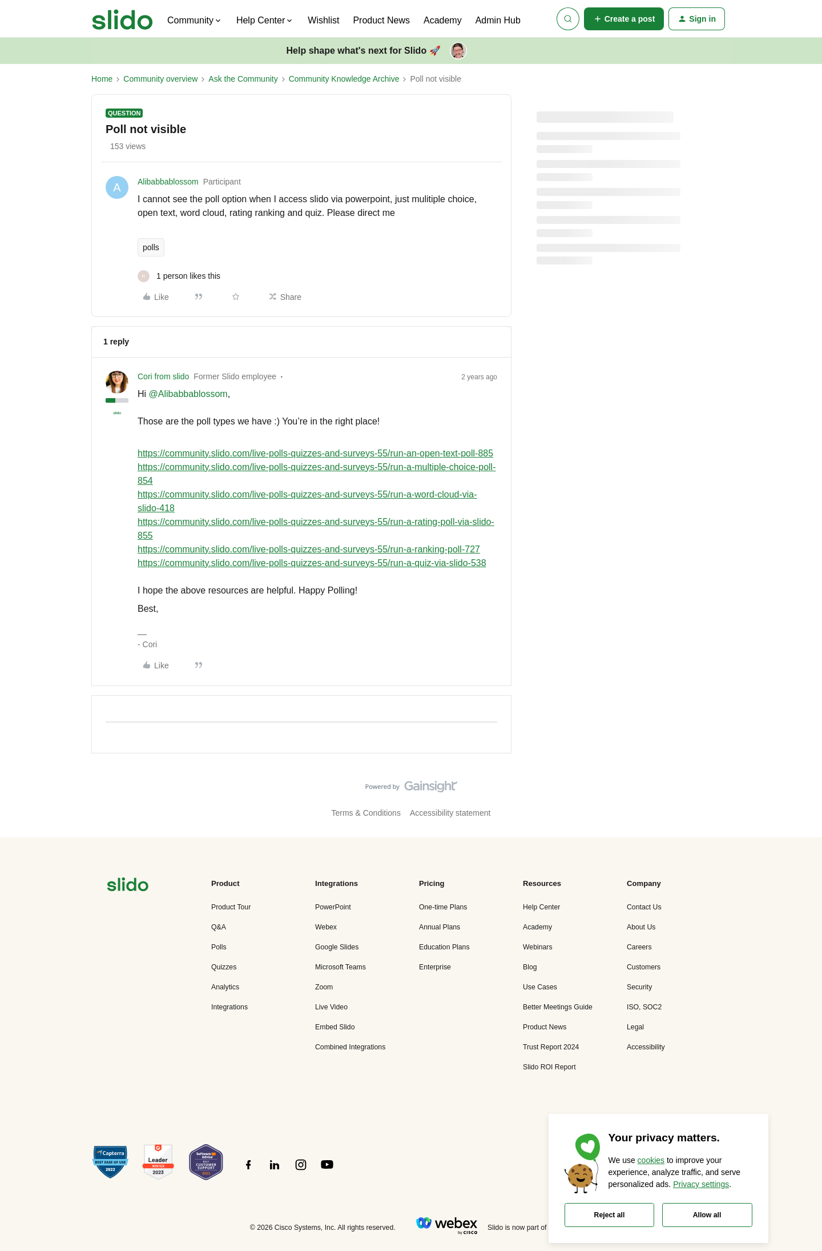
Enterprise (435, 967)
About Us (641, 927)
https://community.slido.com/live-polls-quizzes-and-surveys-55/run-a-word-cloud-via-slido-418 (307, 501)
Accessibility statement (450, 812)
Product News (381, 20)
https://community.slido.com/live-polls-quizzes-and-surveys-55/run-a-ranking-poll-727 (309, 549)
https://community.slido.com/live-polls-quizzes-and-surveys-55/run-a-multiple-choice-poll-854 (316, 474)
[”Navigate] (127, 886)
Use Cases (540, 987)
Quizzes (223, 967)
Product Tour (231, 907)
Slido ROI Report (549, 1067)
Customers (643, 967)
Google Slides (336, 947)
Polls (219, 947)
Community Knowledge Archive (344, 78)
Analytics (225, 987)
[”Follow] (248, 1171)
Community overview (160, 78)
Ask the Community (242, 78)
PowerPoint (333, 907)
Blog (530, 967)
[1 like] (179, 276)
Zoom (324, 987)
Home (101, 78)
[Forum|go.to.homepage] (122, 18)
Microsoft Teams (340, 967)
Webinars (538, 947)
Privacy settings (701, 1184)
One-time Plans (443, 907)
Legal (635, 1027)
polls (151, 247)
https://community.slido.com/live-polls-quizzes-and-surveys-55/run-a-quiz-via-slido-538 (312, 563)
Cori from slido (163, 376)
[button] (624, 18)
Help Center (541, 907)
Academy (443, 20)
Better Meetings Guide (558, 1007)
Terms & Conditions (366, 812)
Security (639, 987)
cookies (651, 1160)
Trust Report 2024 (551, 1047)
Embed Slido (334, 1027)
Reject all (609, 1215)
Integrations (229, 1007)
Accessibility (646, 1047)
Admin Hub (498, 20)
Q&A (218, 927)
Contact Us (644, 907)
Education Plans (444, 947)
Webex (326, 927)
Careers (639, 947)
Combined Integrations (350, 1047)
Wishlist (323, 20)
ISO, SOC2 (644, 1007)
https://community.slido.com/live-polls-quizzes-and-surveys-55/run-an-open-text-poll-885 (315, 453)
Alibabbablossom (168, 181)
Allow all (707, 1215)
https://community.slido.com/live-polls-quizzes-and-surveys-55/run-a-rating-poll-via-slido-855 (316, 528)
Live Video (331, 1007)
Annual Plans (439, 927)
